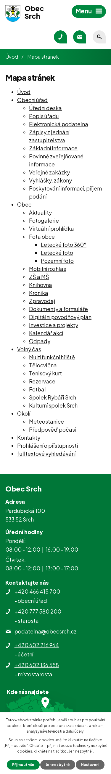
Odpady (39, 341)
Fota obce (42, 236)
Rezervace (42, 381)
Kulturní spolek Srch (53, 405)
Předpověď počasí (52, 429)
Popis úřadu (44, 116)
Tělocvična (43, 365)
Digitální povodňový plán (60, 316)
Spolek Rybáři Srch (52, 397)
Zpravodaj (42, 300)
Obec (24, 204)
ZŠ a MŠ (39, 276)
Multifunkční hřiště (52, 357)
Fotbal (37, 389)
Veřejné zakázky (49, 172)
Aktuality (40, 212)
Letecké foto (57, 252)
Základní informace (53, 148)
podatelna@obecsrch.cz (46, 631)
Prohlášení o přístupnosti (47, 445)
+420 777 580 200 (38, 611)
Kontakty (28, 437)
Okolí (23, 413)
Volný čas (29, 349)
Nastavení (90, 764)
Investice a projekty (53, 325)
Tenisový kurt (45, 373)
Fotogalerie (44, 220)
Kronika (38, 292)
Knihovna (40, 284)
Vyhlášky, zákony (50, 180)
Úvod (11, 56)
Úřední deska (45, 107)
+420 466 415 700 (37, 591)
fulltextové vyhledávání (46, 453)
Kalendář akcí (46, 333)
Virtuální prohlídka (51, 228)
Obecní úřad (32, 99)
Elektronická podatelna (58, 124)
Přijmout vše (23, 764)
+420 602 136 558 (37, 664)
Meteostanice (46, 421)
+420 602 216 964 (37, 645)
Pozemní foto (57, 260)
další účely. (74, 731)
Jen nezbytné (58, 764)
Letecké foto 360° (63, 244)
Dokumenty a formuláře (58, 308)
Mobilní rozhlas (47, 268)
